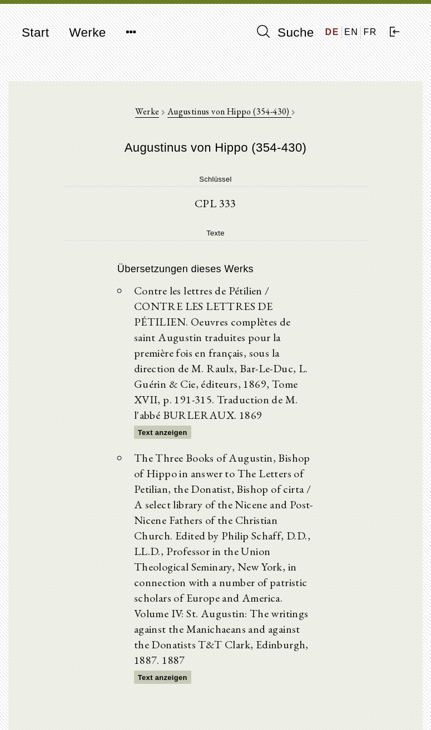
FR (370, 32)
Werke (87, 32)
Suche (285, 32)
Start (35, 32)
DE (332, 32)
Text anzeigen (162, 432)
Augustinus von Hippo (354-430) (229, 111)
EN (351, 32)
